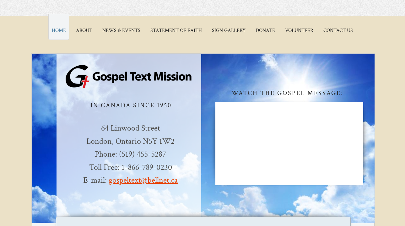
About (84, 30)
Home (59, 30)
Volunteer (299, 30)
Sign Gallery (229, 30)
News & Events (121, 30)
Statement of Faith (176, 30)
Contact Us (338, 30)
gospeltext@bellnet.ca (143, 180)
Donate (265, 30)
